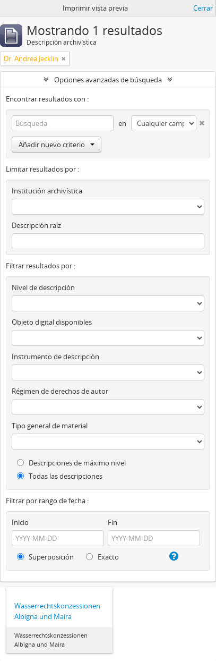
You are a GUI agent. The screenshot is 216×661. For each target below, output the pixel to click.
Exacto (102, 557)
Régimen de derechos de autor (60, 391)
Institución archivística (47, 191)
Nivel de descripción (43, 287)
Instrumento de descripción (55, 356)
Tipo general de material (50, 425)
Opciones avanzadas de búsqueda (108, 79)
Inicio (20, 522)
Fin (112, 522)
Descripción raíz (36, 225)
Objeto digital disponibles (52, 322)
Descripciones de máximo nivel (71, 463)
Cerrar (203, 8)
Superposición (45, 557)
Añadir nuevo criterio (56, 144)
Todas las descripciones (59, 476)
